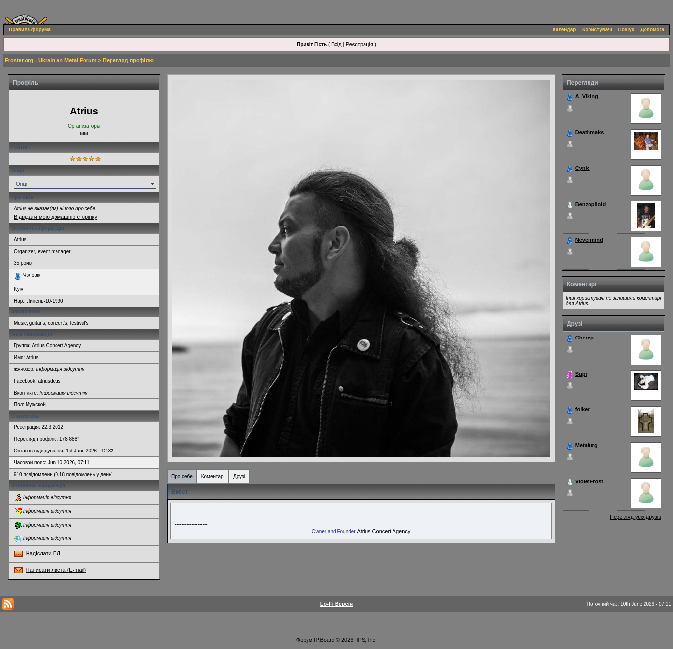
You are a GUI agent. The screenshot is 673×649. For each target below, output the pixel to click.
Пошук (626, 29)
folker (582, 409)
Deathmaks (589, 132)
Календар (564, 29)
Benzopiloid (590, 204)
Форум (304, 640)
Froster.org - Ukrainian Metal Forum (50, 60)
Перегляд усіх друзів (635, 517)
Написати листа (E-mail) (56, 570)
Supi (581, 374)
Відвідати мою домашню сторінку (55, 217)
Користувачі (597, 29)
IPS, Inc (366, 640)
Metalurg (586, 445)
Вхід (336, 44)
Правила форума (30, 29)
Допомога (652, 29)
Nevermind (589, 240)
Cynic (582, 168)
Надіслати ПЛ (43, 553)
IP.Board (324, 640)
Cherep (584, 337)
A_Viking (586, 96)
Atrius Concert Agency (383, 531)
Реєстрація (359, 44)
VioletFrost (589, 481)
